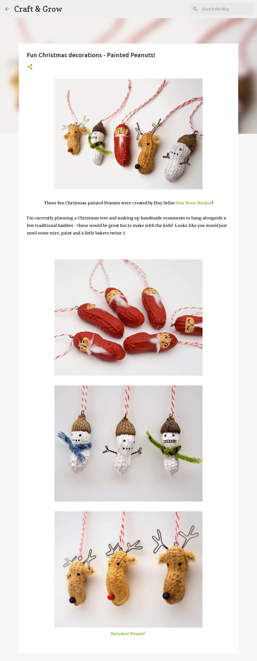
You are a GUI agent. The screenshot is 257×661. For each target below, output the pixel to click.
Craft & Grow (38, 9)
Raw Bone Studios (194, 202)
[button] (30, 67)
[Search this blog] (226, 9)
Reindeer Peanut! (128, 633)
